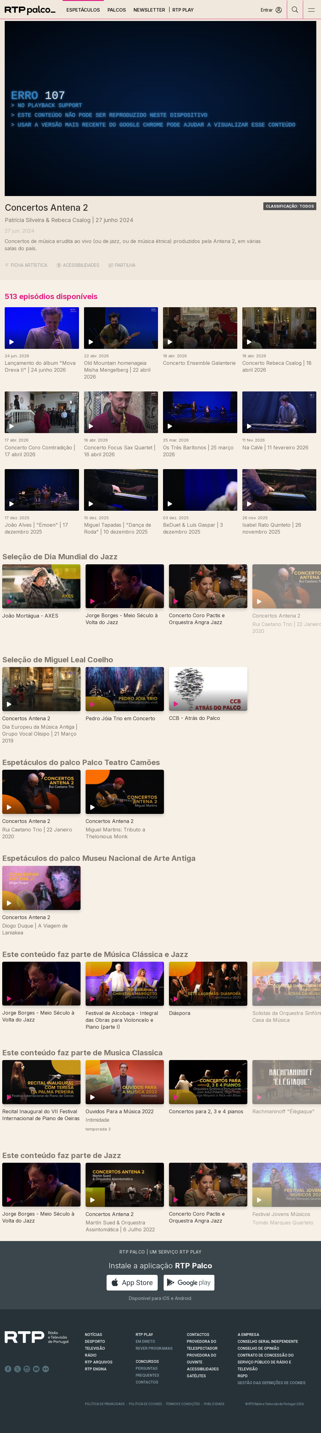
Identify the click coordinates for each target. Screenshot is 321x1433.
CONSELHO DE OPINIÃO (258, 1348)
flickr (45, 1369)
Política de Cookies (145, 1404)
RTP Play (183, 10)
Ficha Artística (26, 265)
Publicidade (214, 1404)
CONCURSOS (147, 1361)
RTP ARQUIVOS (99, 1362)
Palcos (117, 10)
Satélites (196, 1376)
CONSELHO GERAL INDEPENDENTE (268, 1341)
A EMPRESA (248, 1334)
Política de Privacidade (105, 1404)
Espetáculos (83, 10)
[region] (160, 108)
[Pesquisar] (295, 9)
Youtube (36, 1369)
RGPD (243, 1376)
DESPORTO (95, 1341)
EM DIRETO (145, 1341)
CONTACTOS (198, 1334)
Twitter (17, 1369)
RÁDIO (91, 1355)
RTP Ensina (96, 1369)
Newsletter (149, 10)
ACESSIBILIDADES (78, 265)
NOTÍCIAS (93, 1334)
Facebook (8, 1369)
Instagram (27, 1369)
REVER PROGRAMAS (154, 1348)
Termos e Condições (183, 1404)
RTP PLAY (144, 1334)
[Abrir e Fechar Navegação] (311, 10)
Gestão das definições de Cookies (272, 1383)
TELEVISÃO (95, 1348)
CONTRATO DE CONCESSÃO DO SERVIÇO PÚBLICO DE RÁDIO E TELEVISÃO (266, 1362)
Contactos (147, 1382)
